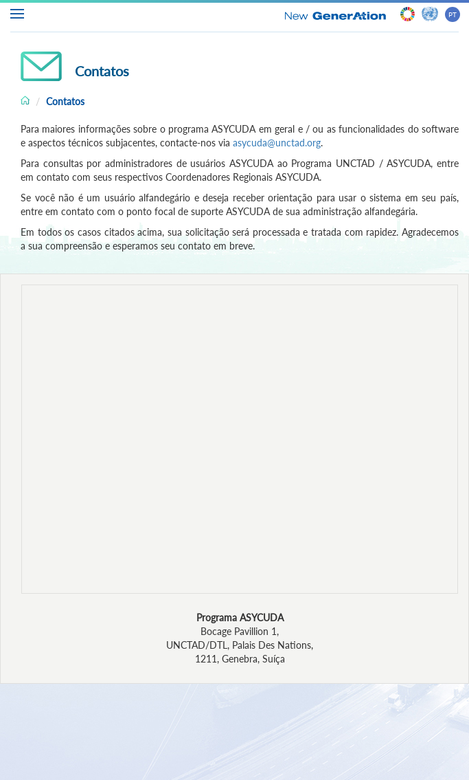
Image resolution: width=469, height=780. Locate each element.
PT (452, 14)
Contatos (65, 101)
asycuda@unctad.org (277, 142)
